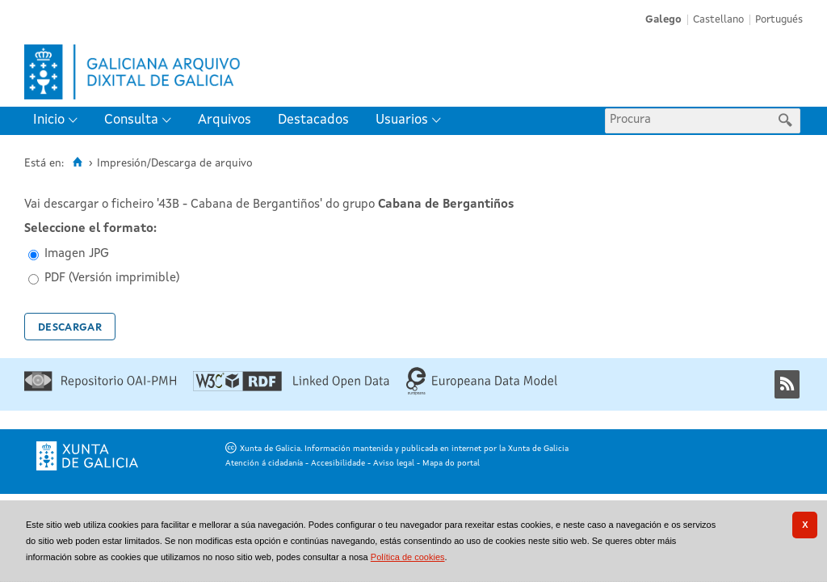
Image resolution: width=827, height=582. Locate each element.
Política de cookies (408, 557)
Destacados (313, 120)
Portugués (779, 20)
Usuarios (402, 120)
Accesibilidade (338, 463)
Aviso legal (393, 463)
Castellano (718, 20)
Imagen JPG (76, 254)
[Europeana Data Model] (481, 392)
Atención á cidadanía (264, 463)
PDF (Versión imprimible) (111, 278)
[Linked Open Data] (291, 388)
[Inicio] (77, 162)
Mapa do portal (451, 463)
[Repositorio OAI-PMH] (100, 388)
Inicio (49, 120)
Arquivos (224, 120)
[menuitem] (59, 121)
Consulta (131, 120)
